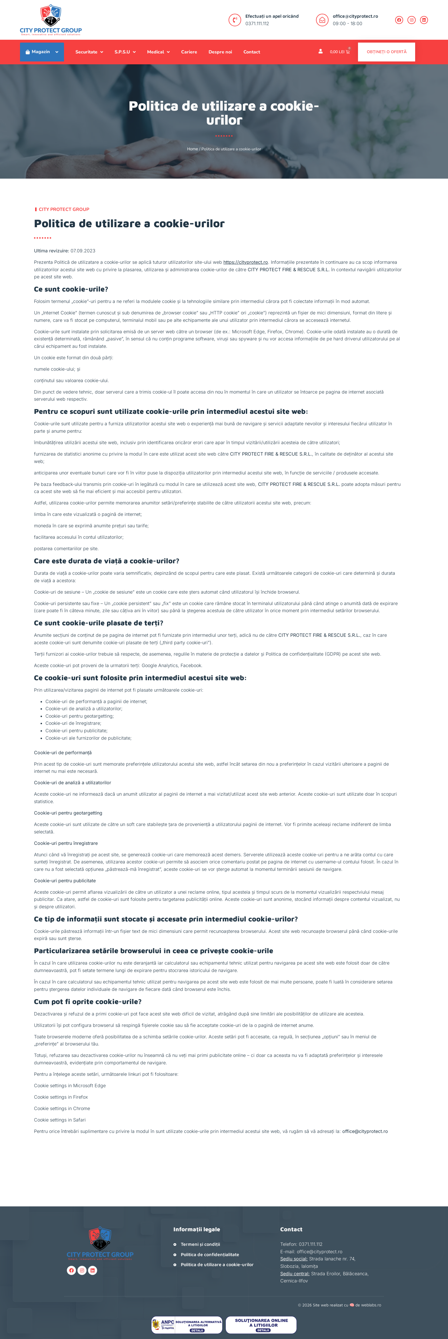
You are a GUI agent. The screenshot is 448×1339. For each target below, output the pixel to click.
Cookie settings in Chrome (62, 1108)
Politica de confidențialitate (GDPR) (303, 654)
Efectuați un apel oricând (270, 16)
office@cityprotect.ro (354, 16)
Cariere (189, 52)
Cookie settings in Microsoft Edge (70, 1085)
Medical (158, 52)
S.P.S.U (125, 52)
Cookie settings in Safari (60, 1120)
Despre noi (220, 52)
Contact (251, 52)
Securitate (89, 52)
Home (192, 148)
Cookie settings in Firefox (61, 1097)
